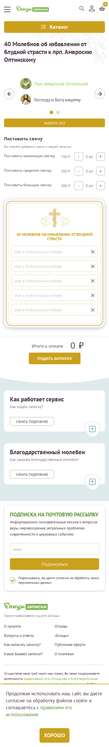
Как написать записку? (22, 644)
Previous (9, 94)
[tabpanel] (54, 94)
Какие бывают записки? (23, 654)
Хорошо (54, 735)
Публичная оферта (70, 644)
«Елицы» (62, 635)
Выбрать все (54, 123)
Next (99, 94)
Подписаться (55, 564)
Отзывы (61, 626)
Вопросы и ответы (19, 635)
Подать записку (54, 358)
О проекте (12, 626)
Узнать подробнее (32, 421)
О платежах (64, 654)
